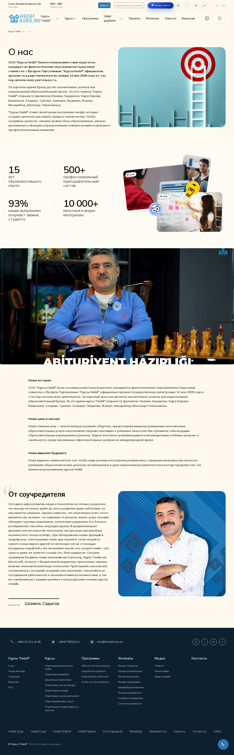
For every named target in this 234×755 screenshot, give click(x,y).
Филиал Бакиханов (128, 675)
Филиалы (152, 18)
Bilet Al (104, 5)
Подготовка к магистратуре (59, 684)
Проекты (134, 18)
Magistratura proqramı (94, 670)
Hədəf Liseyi (38, 730)
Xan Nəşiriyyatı (113, 730)
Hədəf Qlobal (61, 730)
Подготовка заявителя (57, 674)
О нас (11, 665)
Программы (90, 18)
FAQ (10, 686)
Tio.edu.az (199, 730)
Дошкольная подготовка (58, 679)
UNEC (217, 730)
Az (217, 5)
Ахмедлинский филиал (130, 697)
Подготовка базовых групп (59, 700)
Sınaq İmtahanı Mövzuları (95, 675)
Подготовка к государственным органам (61, 707)
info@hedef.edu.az (105, 642)
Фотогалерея (161, 670)
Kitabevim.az (158, 730)
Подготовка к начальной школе (61, 695)
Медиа (160, 658)
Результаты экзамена (129, 5)
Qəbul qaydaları (113, 18)
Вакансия (188, 18)
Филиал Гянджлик (128, 665)
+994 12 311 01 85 (24, 642)
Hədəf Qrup (15, 730)
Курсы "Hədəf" (50, 18)
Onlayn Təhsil (162, 5)
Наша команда (16, 670)
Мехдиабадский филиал (131, 686)
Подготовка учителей (56, 689)
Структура (14, 675)
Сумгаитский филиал (129, 702)
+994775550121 (64, 642)
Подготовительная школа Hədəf (58, 667)
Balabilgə (136, 730)
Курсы (71, 18)
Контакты (199, 658)
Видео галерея (162, 675)
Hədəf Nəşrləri (87, 730)
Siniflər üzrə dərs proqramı (96, 681)
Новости (170, 18)
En (224, 5)
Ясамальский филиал (130, 691)
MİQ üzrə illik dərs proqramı (96, 665)
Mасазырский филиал (130, 670)
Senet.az (180, 730)
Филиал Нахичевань (129, 681)
